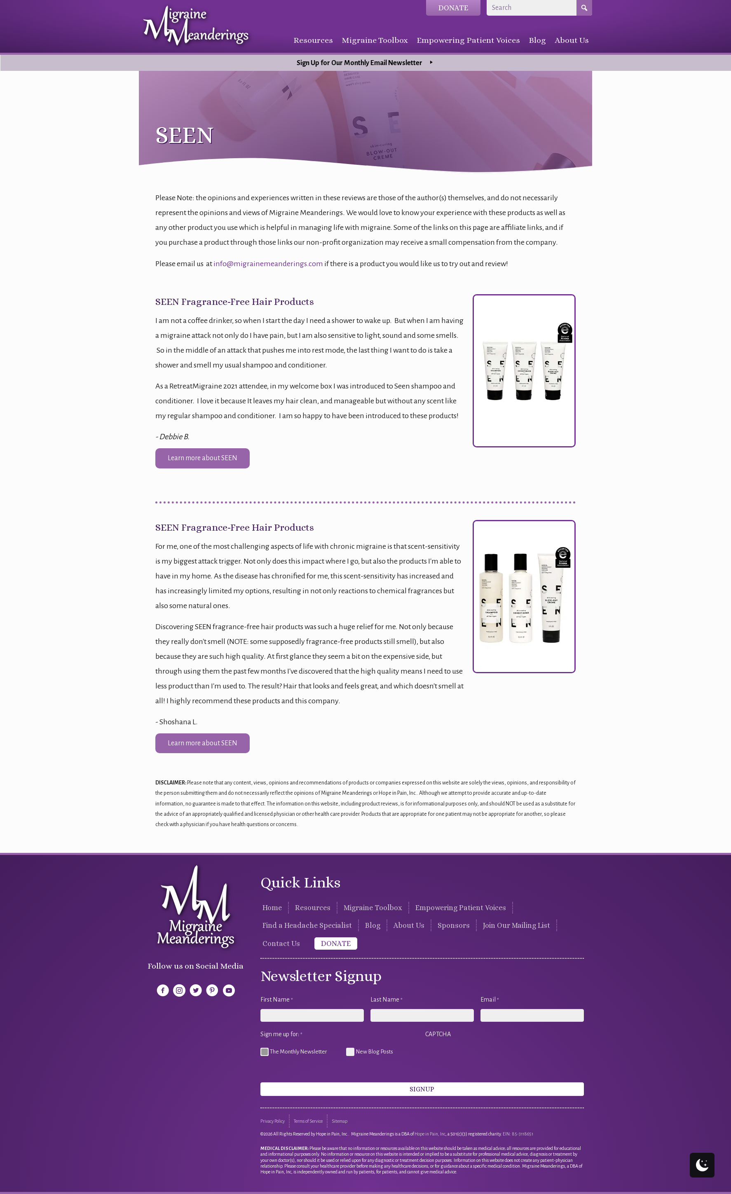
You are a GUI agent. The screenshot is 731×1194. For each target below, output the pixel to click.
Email (489, 1000)
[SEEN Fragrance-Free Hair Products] (524, 370)
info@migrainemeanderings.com (268, 264)
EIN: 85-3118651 (518, 1133)
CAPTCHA (438, 1034)
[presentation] (488, 1060)
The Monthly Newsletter (298, 1052)
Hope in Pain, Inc (430, 1133)
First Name (276, 1000)
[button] (202, 458)
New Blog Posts (374, 1052)
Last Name (386, 1000)
